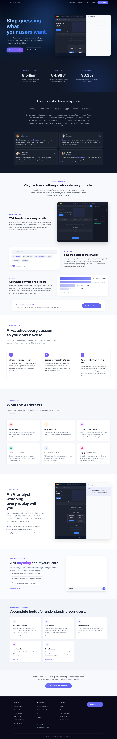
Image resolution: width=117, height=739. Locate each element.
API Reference (41, 724)
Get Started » (95, 704)
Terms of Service (65, 716)
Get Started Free (33, 50)
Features (72, 2)
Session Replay (18, 706)
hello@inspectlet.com (43, 727)
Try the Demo (15, 50)
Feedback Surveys (19, 719)
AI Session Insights (42, 706)
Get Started (102, 2)
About (61, 706)
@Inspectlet (37, 140)
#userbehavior (50, 160)
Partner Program (65, 719)
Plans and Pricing (65, 713)
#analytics (42, 160)
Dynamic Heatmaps (19, 710)
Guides (39, 717)
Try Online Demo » (91, 308)
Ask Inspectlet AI (42, 710)
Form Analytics (18, 713)
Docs (87, 2)
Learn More (15, 588)
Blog (61, 710)
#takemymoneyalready (69, 162)
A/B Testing (17, 716)
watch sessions (74, 295)
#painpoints (20, 162)
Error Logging (18, 723)
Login (93, 2)
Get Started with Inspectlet (58, 686)
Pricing (80, 2)
